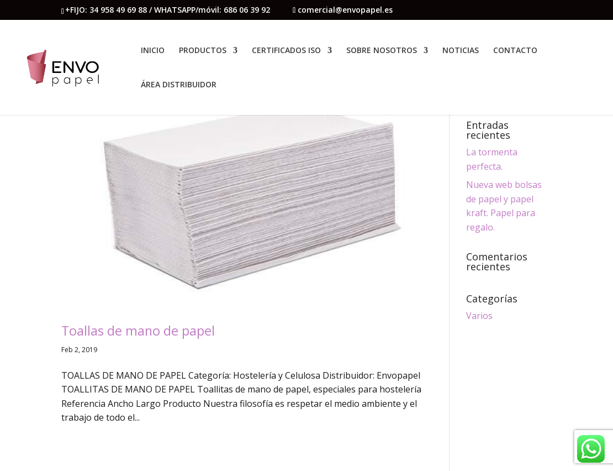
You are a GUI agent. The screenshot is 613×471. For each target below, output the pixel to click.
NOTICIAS (460, 50)
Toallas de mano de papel (138, 330)
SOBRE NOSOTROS (381, 50)
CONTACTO (515, 50)
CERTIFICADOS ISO (286, 50)
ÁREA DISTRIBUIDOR (178, 85)
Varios (479, 316)
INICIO (153, 50)
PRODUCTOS (202, 50)
